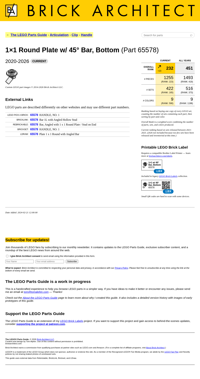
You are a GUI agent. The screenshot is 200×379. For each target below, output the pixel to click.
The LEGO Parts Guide (28, 35)
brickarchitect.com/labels (160, 156)
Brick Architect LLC (45, 339)
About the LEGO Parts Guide (40, 297)
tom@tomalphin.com (36, 291)
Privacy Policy (121, 268)
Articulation (59, 35)
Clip (75, 35)
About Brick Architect (155, 348)
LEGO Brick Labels (168, 176)
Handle (86, 35)
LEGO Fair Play (171, 352)
